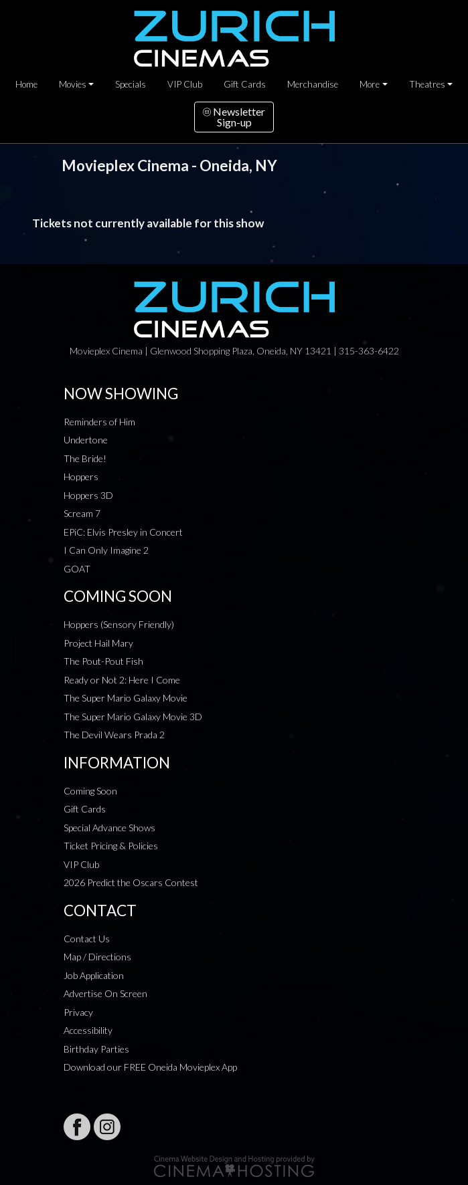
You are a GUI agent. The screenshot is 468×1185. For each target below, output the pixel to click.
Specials (130, 84)
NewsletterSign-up (234, 116)
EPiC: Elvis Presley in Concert (123, 532)
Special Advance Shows (109, 827)
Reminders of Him (99, 421)
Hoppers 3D (88, 495)
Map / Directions (97, 956)
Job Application (94, 975)
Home (26, 84)
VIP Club (184, 84)
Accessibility (88, 1030)
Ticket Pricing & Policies (111, 845)
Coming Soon (90, 790)
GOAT (77, 568)
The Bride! (85, 458)
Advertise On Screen (105, 993)
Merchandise (312, 84)
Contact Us (87, 938)
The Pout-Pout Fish (103, 661)
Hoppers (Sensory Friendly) (119, 624)
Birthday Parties (96, 1049)
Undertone (86, 439)
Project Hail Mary (98, 643)
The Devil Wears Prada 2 (114, 734)
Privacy (78, 1012)
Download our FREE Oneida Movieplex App (150, 1067)
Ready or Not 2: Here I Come (122, 679)
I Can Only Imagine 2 (106, 550)
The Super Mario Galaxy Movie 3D (133, 716)
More (370, 84)
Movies (72, 84)
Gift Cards (245, 84)
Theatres (427, 84)
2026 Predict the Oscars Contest (131, 882)
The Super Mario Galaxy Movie (125, 698)
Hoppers (81, 476)
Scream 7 (82, 513)
